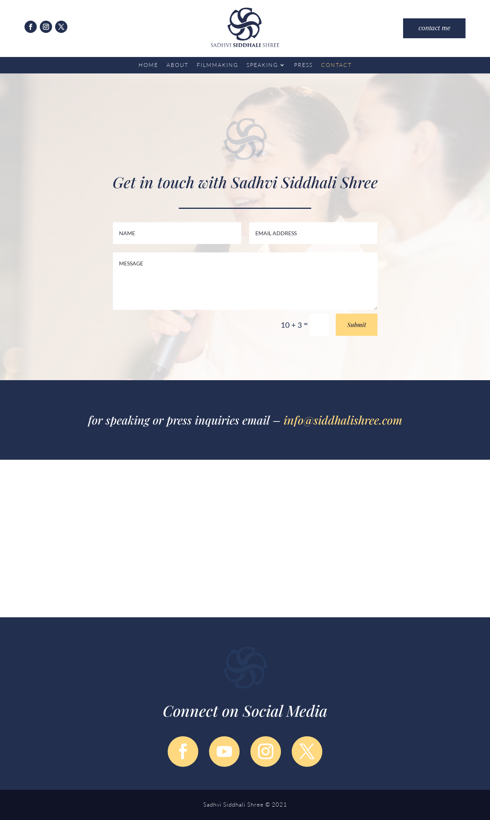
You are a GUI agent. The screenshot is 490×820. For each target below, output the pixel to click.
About (177, 65)
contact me (434, 28)
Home (148, 65)
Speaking (262, 65)
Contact (336, 65)
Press (303, 65)
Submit (356, 325)
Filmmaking (217, 65)
